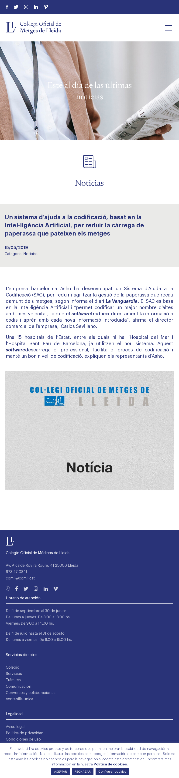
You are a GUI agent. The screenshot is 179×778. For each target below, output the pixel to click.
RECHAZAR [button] (83, 771)
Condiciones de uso (23, 739)
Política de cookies (110, 764)
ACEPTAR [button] (60, 771)
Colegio (12, 667)
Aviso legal (15, 727)
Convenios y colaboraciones (30, 693)
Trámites (13, 680)
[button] (168, 27)
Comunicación (18, 686)
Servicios (14, 674)
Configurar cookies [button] (112, 771)
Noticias (30, 254)
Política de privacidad (24, 733)
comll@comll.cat (20, 578)
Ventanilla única (19, 699)
